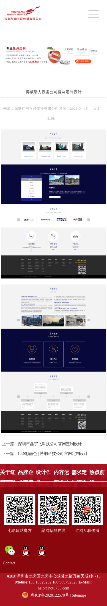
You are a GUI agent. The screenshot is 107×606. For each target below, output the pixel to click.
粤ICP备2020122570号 (50, 595)
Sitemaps (79, 595)
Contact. (9, 563)
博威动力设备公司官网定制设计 (54, 92)
